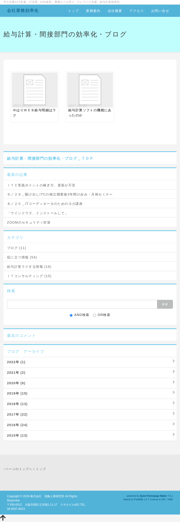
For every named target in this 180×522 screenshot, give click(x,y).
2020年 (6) (16, 383)
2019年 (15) (17, 393)
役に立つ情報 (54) (22, 257)
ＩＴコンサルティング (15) (29, 276)
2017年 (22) (17, 414)
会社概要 (115, 11)
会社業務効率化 (23, 10)
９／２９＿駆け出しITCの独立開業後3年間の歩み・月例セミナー (60, 194)
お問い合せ (160, 11)
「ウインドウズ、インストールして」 (37, 213)
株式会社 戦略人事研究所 (47, 496)
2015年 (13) (17, 435)
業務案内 (93, 11)
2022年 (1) (16, 362)
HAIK (170, 499)
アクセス (136, 11)
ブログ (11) (16, 248)
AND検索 (80, 315)
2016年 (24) (17, 425)
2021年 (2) (16, 372)
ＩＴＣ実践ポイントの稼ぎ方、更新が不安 (41, 185)
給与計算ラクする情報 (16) (29, 266)
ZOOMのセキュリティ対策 (29, 222)
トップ (73, 11)
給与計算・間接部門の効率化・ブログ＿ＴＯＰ (50, 158)
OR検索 (102, 315)
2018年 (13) (17, 404)
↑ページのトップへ (18, 469)
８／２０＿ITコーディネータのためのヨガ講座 (45, 204)
